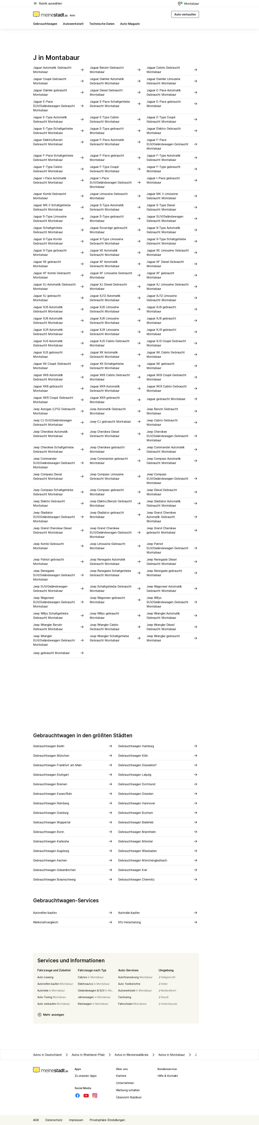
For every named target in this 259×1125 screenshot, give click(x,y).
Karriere (121, 1076)
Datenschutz (53, 1120)
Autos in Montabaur (168, 1055)
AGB (36, 1120)
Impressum (76, 1120)
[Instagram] (95, 1095)
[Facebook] (77, 1095)
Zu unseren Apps (86, 1076)
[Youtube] (86, 1095)
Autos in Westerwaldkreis (128, 1055)
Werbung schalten (128, 1090)
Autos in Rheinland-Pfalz (85, 1055)
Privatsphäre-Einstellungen (107, 1120)
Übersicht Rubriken (129, 1097)
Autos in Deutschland (47, 1055)
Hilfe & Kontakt (168, 1076)
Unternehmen (125, 1083)
